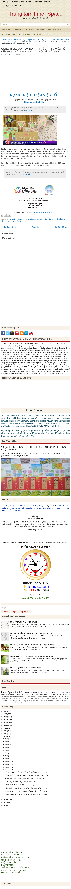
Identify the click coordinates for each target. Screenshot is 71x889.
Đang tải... (4, 608)
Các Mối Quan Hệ (24, 696)
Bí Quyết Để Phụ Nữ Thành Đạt (24, 698)
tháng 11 (8, 741)
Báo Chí (57, 694)
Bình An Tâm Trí (65, 694)
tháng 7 (8, 753)
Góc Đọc (40, 30)
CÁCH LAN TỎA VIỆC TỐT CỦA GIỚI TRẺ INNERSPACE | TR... (27, 772)
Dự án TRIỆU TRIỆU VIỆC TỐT (34, 95)
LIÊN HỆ (5, 2)
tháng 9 (8, 747)
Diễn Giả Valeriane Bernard (38, 696)
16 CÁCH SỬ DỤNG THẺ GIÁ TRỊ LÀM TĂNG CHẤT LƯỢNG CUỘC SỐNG (33, 448)
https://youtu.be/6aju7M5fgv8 (34, 102)
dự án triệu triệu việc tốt (31, 40)
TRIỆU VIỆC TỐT (47, 40)
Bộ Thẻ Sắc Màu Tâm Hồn (9, 696)
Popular (5, 612)
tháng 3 (8, 764)
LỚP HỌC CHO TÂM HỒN (11, 6)
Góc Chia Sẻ (38, 34)
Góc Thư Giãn (24, 34)
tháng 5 (8, 758)
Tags (14, 612)
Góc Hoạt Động (54, 30)
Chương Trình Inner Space (54, 692)
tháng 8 (8, 750)
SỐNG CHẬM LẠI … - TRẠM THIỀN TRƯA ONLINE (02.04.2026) (32, 656)
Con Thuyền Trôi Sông (54, 698)
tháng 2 (8, 767)
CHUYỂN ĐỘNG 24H (15, 40)
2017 (5, 736)
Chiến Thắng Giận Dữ (33, 692)
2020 (5, 728)
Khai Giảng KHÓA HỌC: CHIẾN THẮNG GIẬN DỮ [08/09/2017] (32, 645)
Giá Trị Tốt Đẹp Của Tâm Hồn (44, 700)
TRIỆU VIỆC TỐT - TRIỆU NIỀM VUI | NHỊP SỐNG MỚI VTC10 (26, 779)
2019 (5, 731)
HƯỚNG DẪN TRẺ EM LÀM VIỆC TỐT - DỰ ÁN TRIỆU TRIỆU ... (26, 791)
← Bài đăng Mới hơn (9, 227)
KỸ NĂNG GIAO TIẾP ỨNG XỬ (32, 702)
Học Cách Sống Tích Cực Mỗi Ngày (58, 696)
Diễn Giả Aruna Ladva (46, 695)
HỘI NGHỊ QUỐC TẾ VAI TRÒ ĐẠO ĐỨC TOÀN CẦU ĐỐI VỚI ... (27, 788)
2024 (5, 717)
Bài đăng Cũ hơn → (62, 227)
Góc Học (30, 30)
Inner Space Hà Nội (50, 506)
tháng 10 (8, 744)
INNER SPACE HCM (42, 2)
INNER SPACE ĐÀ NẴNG (21, 2)
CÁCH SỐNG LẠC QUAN (30, 695)
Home (4, 40)
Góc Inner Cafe (8, 34)
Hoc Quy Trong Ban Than (60, 700)
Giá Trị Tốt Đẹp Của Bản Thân (27, 700)
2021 (5, 725)
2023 (5, 719)
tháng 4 (8, 761)
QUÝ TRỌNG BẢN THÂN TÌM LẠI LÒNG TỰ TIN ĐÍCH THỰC (31, 633)
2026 (5, 711)
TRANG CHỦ (6, 30)
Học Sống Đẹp (20, 702)
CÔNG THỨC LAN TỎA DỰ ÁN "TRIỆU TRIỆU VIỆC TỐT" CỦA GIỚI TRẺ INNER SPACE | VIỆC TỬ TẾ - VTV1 (34, 50)
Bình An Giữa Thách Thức (8, 698)
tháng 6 (8, 756)
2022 (5, 722)
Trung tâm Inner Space (35, 14)
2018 (5, 734)
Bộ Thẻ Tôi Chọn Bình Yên (40, 698)
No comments (27, 55)
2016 (5, 800)
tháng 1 (8, 770)
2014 (5, 805)
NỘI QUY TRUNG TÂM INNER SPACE (23, 622)
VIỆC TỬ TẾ (16, 42)
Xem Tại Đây (28, 110)
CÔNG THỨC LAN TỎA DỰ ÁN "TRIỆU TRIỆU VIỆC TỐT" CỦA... (27, 775)
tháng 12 (8, 739)
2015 (5, 802)
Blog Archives (24, 612)
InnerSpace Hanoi (7, 55)
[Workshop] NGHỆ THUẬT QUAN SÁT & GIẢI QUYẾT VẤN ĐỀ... (26, 794)
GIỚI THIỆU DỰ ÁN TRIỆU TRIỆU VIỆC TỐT (20, 782)
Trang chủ (35, 227)
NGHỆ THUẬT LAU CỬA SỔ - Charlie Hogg (25, 668)
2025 (5, 714)
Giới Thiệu (19, 30)
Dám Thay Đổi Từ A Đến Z (11, 700)
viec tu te (8, 42)
